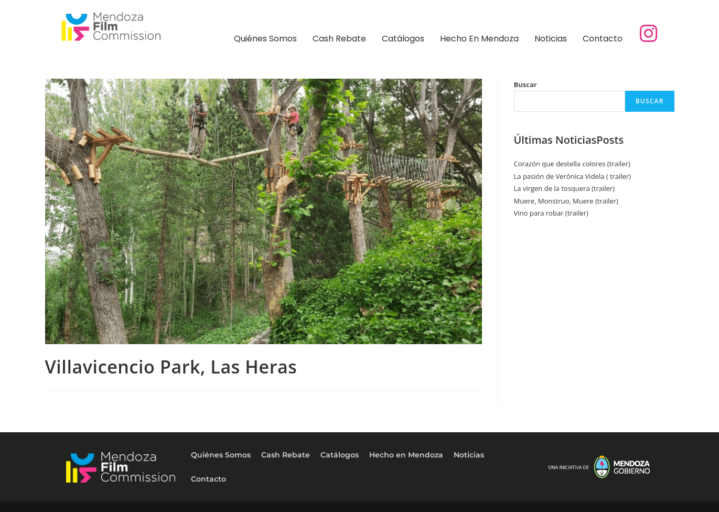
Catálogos (403, 39)
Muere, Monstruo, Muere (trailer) (566, 201)
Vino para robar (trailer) (551, 213)
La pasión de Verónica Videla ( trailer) (572, 176)
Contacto (603, 39)
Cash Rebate (339, 39)
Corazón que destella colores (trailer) (572, 163)
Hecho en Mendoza (479, 39)
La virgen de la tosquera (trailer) (564, 188)
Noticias (550, 39)
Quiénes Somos (265, 39)
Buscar (525, 84)
